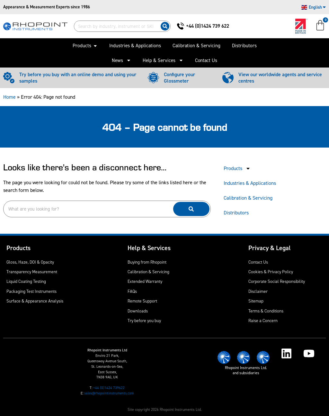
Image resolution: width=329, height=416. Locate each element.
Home (9, 97)
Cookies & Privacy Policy (270, 272)
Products (237, 168)
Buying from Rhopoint (147, 262)
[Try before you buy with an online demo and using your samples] (8, 77)
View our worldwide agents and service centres (280, 77)
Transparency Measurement (31, 272)
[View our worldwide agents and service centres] (228, 77)
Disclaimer (258, 291)
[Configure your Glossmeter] (153, 77)
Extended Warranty (145, 281)
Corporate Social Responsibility (276, 281)
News (121, 60)
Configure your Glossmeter (179, 77)
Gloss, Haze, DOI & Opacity (30, 262)
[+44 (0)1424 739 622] (180, 26)
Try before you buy (144, 320)
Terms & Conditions (265, 311)
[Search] (165, 26)
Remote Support (142, 301)
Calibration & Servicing (248, 197)
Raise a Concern (263, 320)
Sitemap (255, 301)
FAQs (132, 291)
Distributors (236, 212)
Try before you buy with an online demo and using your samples (77, 77)
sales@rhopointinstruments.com (109, 393)
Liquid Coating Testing (26, 281)
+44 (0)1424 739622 (109, 387)
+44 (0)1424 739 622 (207, 26)
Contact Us (206, 60)
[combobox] (116, 26)
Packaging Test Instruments (31, 291)
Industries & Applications (250, 183)
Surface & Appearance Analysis (34, 301)
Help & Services (163, 60)
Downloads (138, 311)
